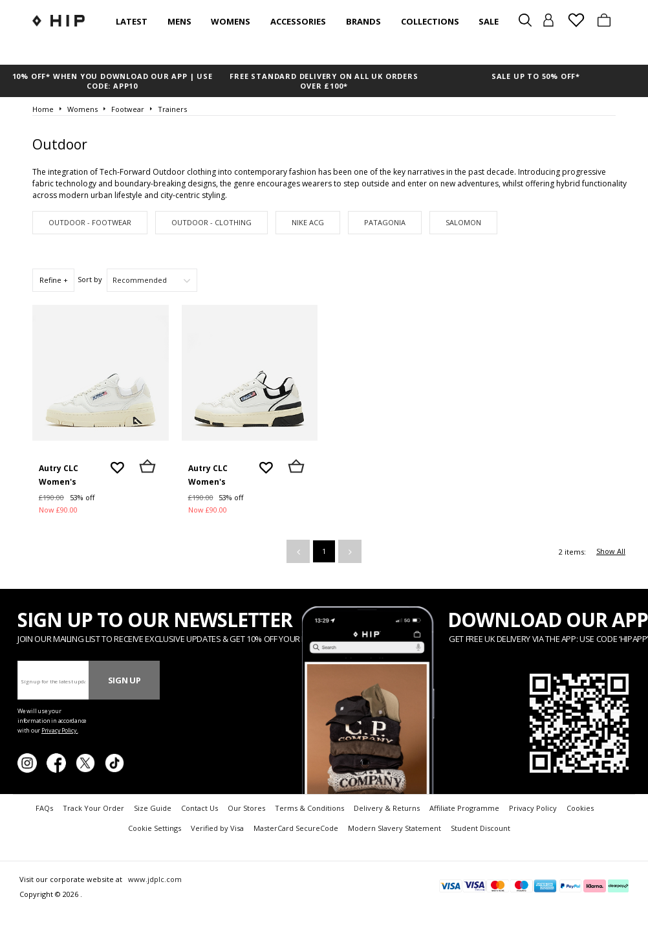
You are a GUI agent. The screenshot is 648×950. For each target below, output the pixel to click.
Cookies (580, 808)
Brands (363, 21)
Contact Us (199, 808)
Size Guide (152, 808)
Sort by (90, 279)
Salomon (463, 222)
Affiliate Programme (464, 808)
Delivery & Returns (387, 808)
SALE (489, 21)
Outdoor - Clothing (211, 222)
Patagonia (384, 222)
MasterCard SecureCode (296, 828)
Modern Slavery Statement (394, 828)
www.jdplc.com (154, 879)
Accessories (298, 21)
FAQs (44, 808)
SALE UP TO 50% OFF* (535, 76)
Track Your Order (93, 808)
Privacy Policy (533, 808)
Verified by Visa (217, 828)
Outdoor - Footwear (90, 222)
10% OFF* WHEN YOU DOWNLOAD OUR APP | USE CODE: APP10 (112, 81)
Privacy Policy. (59, 730)
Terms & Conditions (309, 808)
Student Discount (480, 828)
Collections (430, 21)
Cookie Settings (154, 828)
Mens (179, 21)
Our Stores (246, 808)
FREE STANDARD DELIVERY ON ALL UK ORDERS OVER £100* (324, 81)
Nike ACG (308, 222)
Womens (230, 21)
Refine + (53, 280)
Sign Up (124, 680)
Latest (131, 21)
